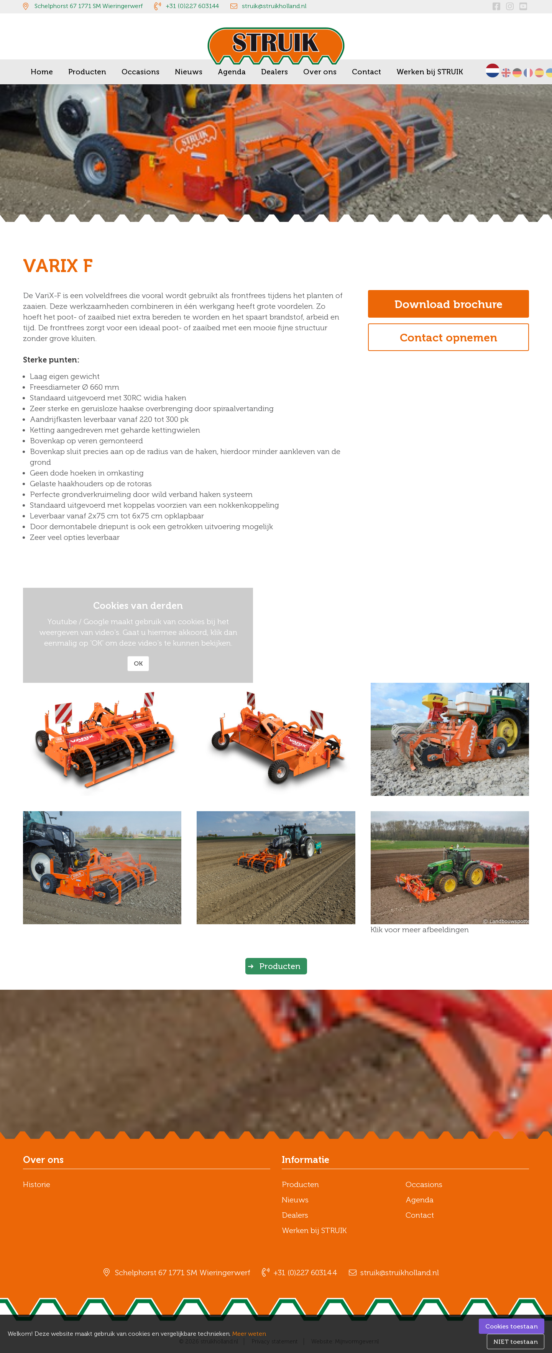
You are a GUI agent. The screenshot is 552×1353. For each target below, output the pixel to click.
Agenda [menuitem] (232, 71)
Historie (36, 1184)
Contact (420, 1215)
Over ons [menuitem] (320, 71)
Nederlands (492, 70)
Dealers (295, 1215)
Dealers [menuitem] (274, 71)
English (506, 72)
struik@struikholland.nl (274, 6)
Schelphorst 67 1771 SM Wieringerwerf (88, 6)
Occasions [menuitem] (140, 71)
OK (138, 663)
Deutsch (517, 72)
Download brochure (448, 304)
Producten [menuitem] (87, 71)
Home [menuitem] (42, 71)
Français (528, 72)
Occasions (424, 1184)
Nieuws (295, 1199)
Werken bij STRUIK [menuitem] (429, 71)
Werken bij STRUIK (314, 1230)
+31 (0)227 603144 (192, 6)
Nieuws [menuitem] (188, 71)
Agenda (420, 1199)
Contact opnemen (448, 337)
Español (539, 72)
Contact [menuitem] (366, 71)
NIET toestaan (515, 1341)
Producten (280, 966)
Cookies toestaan (511, 1326)
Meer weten (249, 1333)
